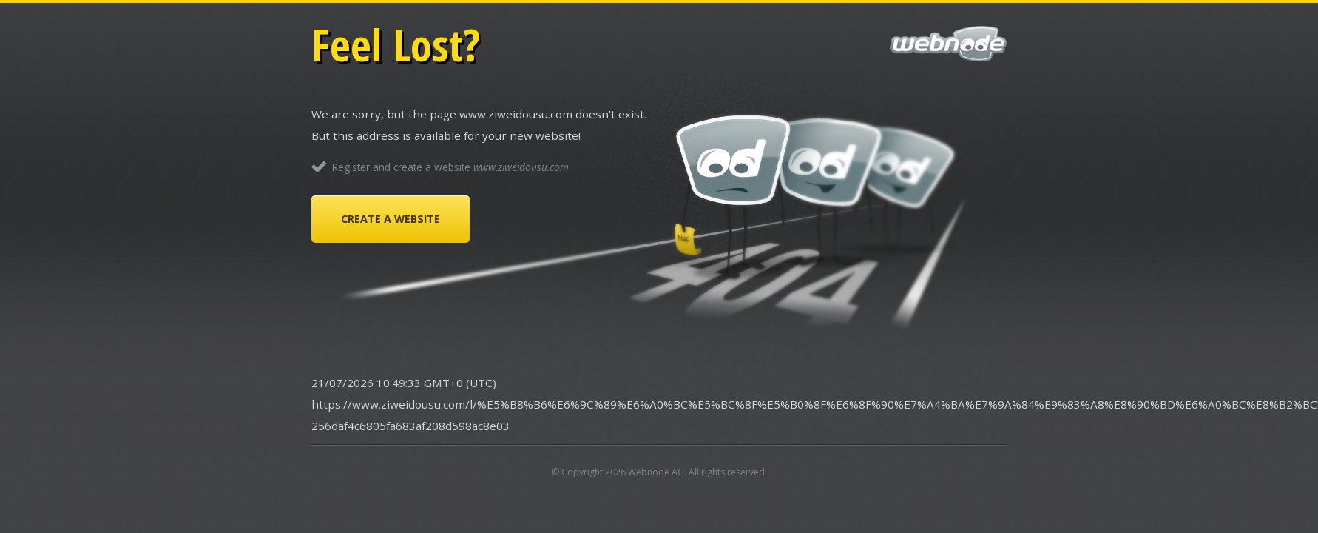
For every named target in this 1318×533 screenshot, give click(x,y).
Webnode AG (656, 472)
